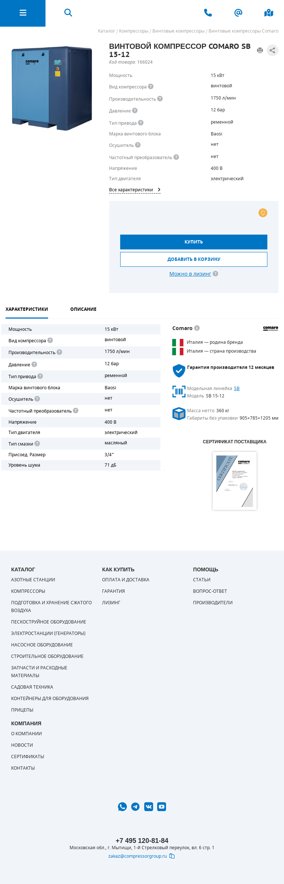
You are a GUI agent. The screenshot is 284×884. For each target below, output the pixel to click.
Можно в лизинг (190, 274)
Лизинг (111, 602)
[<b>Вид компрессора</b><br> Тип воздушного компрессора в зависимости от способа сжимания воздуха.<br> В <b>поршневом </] (150, 87)
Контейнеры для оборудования (50, 698)
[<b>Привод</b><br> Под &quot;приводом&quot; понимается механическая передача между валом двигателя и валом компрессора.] (140, 123)
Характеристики (27, 309)
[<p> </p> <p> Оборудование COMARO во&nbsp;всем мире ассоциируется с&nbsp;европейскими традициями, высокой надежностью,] (197, 328)
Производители (213, 602)
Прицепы (22, 710)
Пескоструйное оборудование (48, 622)
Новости (22, 745)
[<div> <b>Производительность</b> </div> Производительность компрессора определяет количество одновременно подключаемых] (160, 99)
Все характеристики (134, 189)
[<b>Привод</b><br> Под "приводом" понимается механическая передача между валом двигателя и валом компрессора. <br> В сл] (39, 376)
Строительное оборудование (47, 656)
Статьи (201, 580)
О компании (26, 733)
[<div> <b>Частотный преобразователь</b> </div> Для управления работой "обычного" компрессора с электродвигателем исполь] (75, 411)
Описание (83, 309)
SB (237, 388)
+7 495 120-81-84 (142, 840)
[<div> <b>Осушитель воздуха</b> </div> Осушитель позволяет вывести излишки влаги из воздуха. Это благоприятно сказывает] (138, 145)
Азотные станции (33, 580)
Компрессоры (28, 591)
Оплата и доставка (125, 580)
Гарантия (113, 591)
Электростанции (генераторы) (48, 633)
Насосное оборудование (42, 645)
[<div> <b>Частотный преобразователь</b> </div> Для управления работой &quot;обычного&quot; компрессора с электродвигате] (176, 157)
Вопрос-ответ (210, 591)
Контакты (23, 768)
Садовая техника (32, 687)
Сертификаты (27, 756)
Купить (194, 242)
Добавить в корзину (194, 259)
